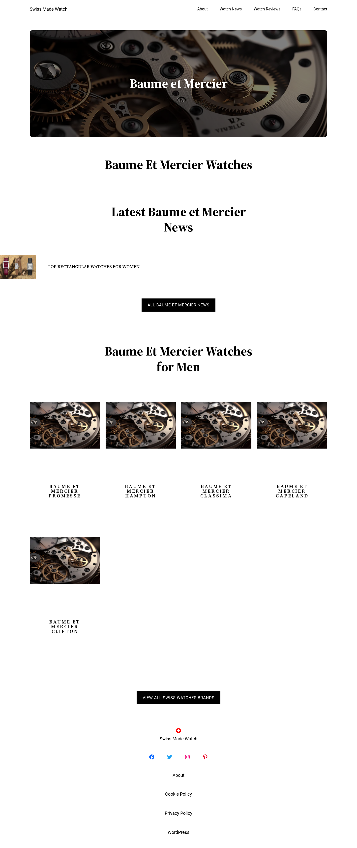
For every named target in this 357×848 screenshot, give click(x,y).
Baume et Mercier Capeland (292, 491)
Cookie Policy (178, 794)
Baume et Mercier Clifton (64, 627)
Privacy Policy (178, 813)
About (178, 775)
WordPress (178, 832)
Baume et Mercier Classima (216, 491)
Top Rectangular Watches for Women (94, 266)
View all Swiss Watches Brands (178, 697)
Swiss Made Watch (48, 9)
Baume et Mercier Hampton (140, 491)
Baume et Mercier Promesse (65, 491)
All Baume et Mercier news (178, 305)
